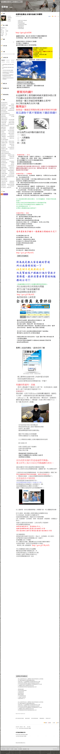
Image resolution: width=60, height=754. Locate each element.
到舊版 (11, 7)
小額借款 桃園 (3, 122)
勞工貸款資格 (3, 144)
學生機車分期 (3, 145)
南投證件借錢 (3, 110)
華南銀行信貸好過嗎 (10, 184)
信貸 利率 (12, 164)
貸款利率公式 (11, 167)
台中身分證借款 (11, 121)
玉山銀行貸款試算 (11, 165)
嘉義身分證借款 (11, 141)
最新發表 (3, 60)
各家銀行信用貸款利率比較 (5, 153)
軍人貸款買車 (11, 173)
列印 (58, 722)
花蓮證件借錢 (11, 127)
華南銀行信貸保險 (4, 108)
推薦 (50, 722)
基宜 (24, 726)
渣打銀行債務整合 (4, 179)
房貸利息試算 (3, 105)
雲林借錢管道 (3, 155)
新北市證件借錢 (11, 119)
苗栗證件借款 (11, 144)
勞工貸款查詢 (3, 170)
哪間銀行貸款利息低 (4, 168)
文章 (5, 1)
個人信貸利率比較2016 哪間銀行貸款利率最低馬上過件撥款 (30, 678)
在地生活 (21, 726)
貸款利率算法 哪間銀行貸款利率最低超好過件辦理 (28, 682)
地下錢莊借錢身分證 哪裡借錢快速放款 (26, 680)
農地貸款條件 (21, 689)
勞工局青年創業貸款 (4, 139)
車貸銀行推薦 (11, 156)
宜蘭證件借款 (11, 138)
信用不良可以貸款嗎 (22, 20)
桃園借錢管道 (21, 27)
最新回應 (7, 60)
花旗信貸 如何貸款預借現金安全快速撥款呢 (8, 78)
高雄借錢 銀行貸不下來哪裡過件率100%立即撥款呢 (8, 73)
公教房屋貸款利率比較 (10, 176)
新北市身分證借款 (11, 130)
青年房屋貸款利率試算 (5, 159)
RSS (2, 194)
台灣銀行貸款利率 (4, 119)
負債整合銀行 (3, 114)
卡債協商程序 (3, 136)
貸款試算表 (20, 21)
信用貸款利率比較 (11, 110)
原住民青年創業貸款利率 (5, 113)
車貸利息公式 (3, 164)
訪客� (19, 1)
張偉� (4, 7)
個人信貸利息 (3, 187)
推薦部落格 (10, 17)
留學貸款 (12, 104)
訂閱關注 (9, 19)
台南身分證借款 (11, 114)
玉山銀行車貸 (3, 165)
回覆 (46, 722)
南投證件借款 (3, 116)
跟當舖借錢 (3, 176)
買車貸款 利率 (48, 718)
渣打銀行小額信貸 (4, 141)
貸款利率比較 (11, 128)
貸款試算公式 (11, 158)
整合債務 (12, 145)
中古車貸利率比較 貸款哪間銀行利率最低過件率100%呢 (30, 684)
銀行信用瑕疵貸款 (4, 111)
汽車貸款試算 (3, 161)
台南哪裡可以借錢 (4, 142)
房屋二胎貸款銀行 (4, 178)
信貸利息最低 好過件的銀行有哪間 (8, 65)
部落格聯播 (6, 194)
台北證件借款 (3, 133)
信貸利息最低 (21, 28)
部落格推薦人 (6, 94)
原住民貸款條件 (21, 23)
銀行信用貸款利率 (11, 124)
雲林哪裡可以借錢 (4, 148)
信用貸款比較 (9, 187)
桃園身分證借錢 (11, 122)
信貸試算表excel (21, 698)
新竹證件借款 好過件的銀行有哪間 (25, 728)
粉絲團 (2, 753)
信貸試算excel (3, 185)
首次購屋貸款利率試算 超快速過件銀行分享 (27, 686)
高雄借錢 (12, 107)
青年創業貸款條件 (4, 162)
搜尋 (13, 42)
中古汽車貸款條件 (11, 185)
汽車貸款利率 (21, 691)
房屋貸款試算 (11, 168)
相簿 (12, 1)
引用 (54, 722)
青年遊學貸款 (3, 128)
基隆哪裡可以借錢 (11, 155)
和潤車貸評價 (11, 181)
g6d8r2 (2, 21)
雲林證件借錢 (11, 108)
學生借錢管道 (11, 161)
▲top (58, 747)
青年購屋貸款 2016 (4, 104)
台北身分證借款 (4, 121)
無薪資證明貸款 (4, 167)
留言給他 (9, 20)
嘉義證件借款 (3, 127)
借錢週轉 (12, 162)
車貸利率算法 (3, 158)
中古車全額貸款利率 (10, 136)
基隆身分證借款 (11, 105)
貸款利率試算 (3, 147)
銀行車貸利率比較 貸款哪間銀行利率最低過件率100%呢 (8, 76)
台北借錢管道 (3, 124)
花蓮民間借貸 (3, 184)
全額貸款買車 (3, 182)
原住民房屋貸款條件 (22, 690)
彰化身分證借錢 (11, 131)
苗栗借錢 (2, 131)
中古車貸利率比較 (22, 695)
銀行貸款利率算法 (4, 102)
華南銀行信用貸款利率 (5, 125)
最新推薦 (12, 60)
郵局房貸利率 (21, 25)
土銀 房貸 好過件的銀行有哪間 (21, 736)
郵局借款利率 (3, 156)
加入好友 (9, 16)
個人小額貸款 (3, 138)
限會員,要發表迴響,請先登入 (20, 742)
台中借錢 (12, 116)
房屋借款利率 (11, 148)
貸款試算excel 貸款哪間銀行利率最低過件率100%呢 (29, 681)
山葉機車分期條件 (4, 173)
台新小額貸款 (3, 130)
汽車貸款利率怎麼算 (22, 24)
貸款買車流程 (3, 150)
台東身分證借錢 (11, 142)
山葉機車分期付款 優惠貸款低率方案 (26, 685)
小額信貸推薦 (3, 175)
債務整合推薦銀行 (11, 170)
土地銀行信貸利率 (22, 697)
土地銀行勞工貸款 (4, 181)
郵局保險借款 (21, 693)
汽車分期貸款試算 (11, 147)
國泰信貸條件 (21, 694)
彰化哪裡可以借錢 (4, 107)
